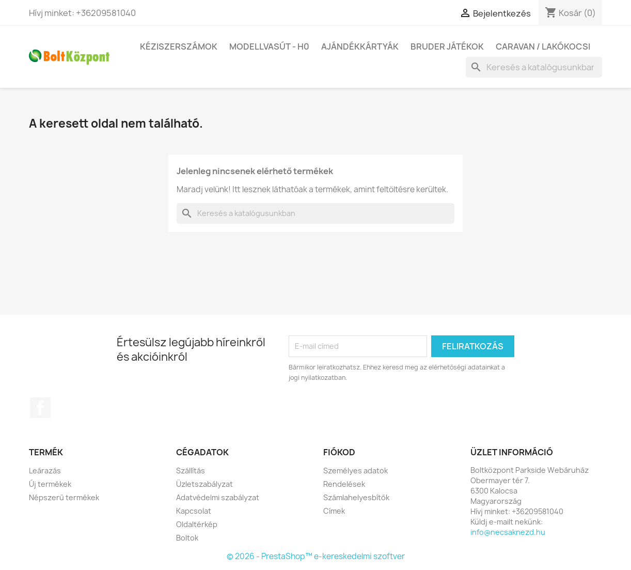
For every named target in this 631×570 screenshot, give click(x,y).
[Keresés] (534, 67)
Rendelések (344, 484)
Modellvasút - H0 (269, 46)
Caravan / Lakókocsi (543, 46)
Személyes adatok (355, 470)
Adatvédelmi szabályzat (217, 497)
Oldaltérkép (196, 524)
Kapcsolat (193, 511)
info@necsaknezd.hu (507, 532)
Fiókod (339, 452)
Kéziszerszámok (178, 46)
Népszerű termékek (64, 497)
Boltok (187, 538)
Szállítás (190, 470)
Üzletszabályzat (204, 484)
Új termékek (50, 484)
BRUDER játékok (447, 46)
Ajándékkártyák (360, 46)
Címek (334, 511)
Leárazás (45, 470)
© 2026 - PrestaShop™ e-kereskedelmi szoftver (316, 556)
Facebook (40, 407)
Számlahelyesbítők (356, 497)
